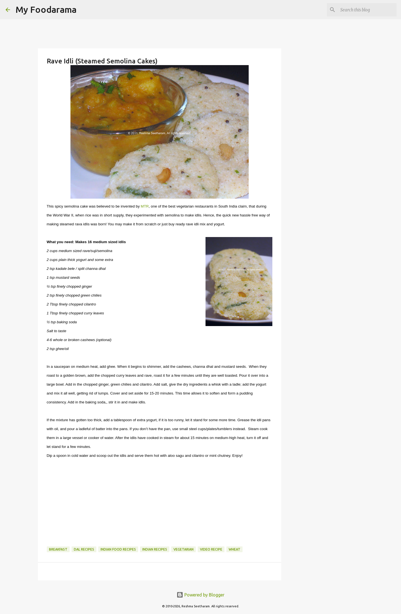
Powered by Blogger (200, 594)
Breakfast (58, 549)
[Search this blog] (367, 9)
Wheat (234, 549)
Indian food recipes (118, 549)
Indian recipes (154, 549)
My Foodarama (46, 9)
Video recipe (211, 549)
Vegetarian (183, 549)
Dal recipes (84, 549)
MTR (145, 206)
